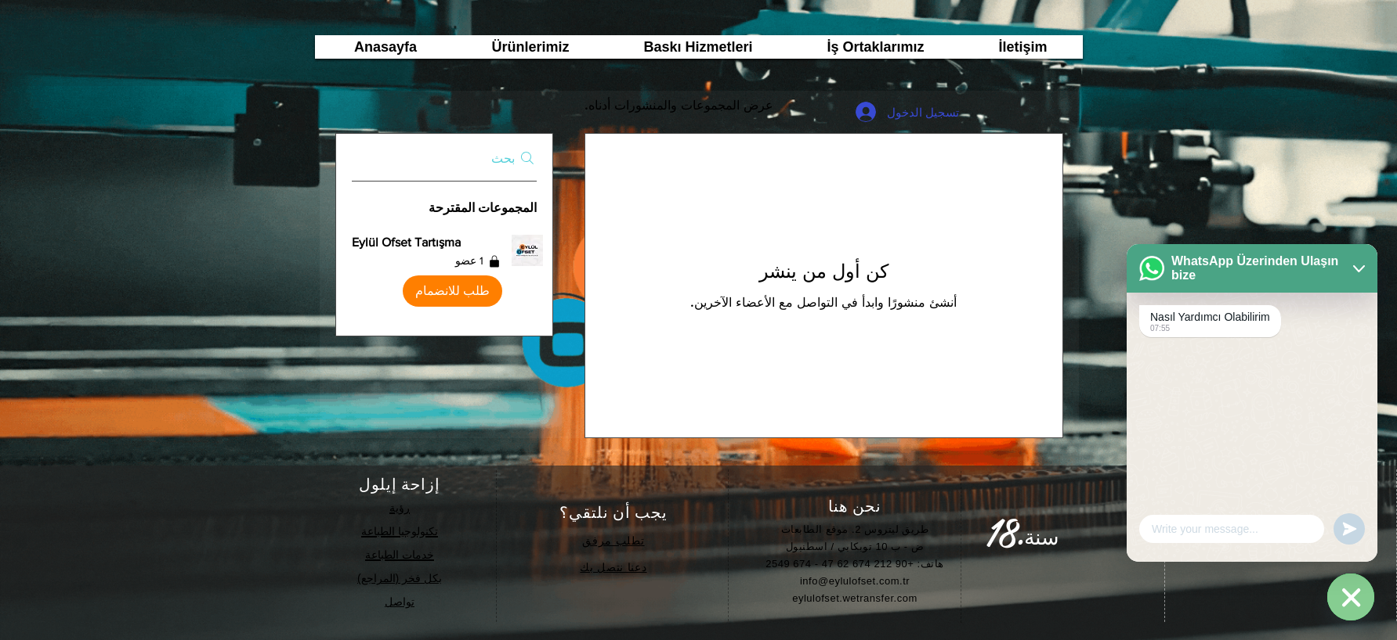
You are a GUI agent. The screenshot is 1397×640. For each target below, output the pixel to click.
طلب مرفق (611, 540)
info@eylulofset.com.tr (855, 581)
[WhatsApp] (1350, 596)
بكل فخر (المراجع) (399, 578)
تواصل (399, 601)
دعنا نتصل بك (613, 567)
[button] (444, 273)
